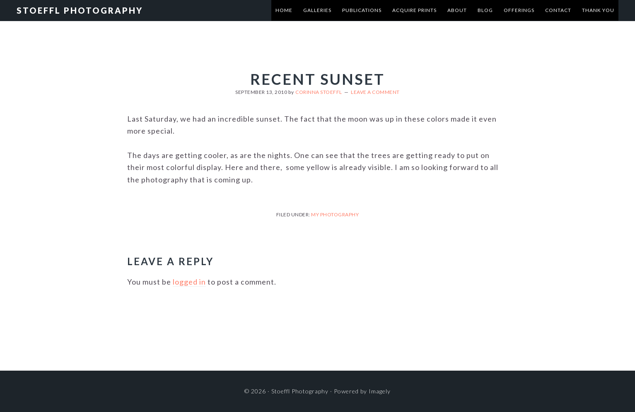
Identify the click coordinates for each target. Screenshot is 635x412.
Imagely (380, 391)
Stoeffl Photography (80, 10)
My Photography (335, 214)
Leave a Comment (375, 92)
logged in (189, 281)
